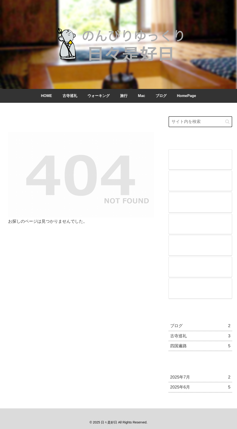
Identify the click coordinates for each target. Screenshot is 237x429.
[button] (227, 121)
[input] (200, 121)
